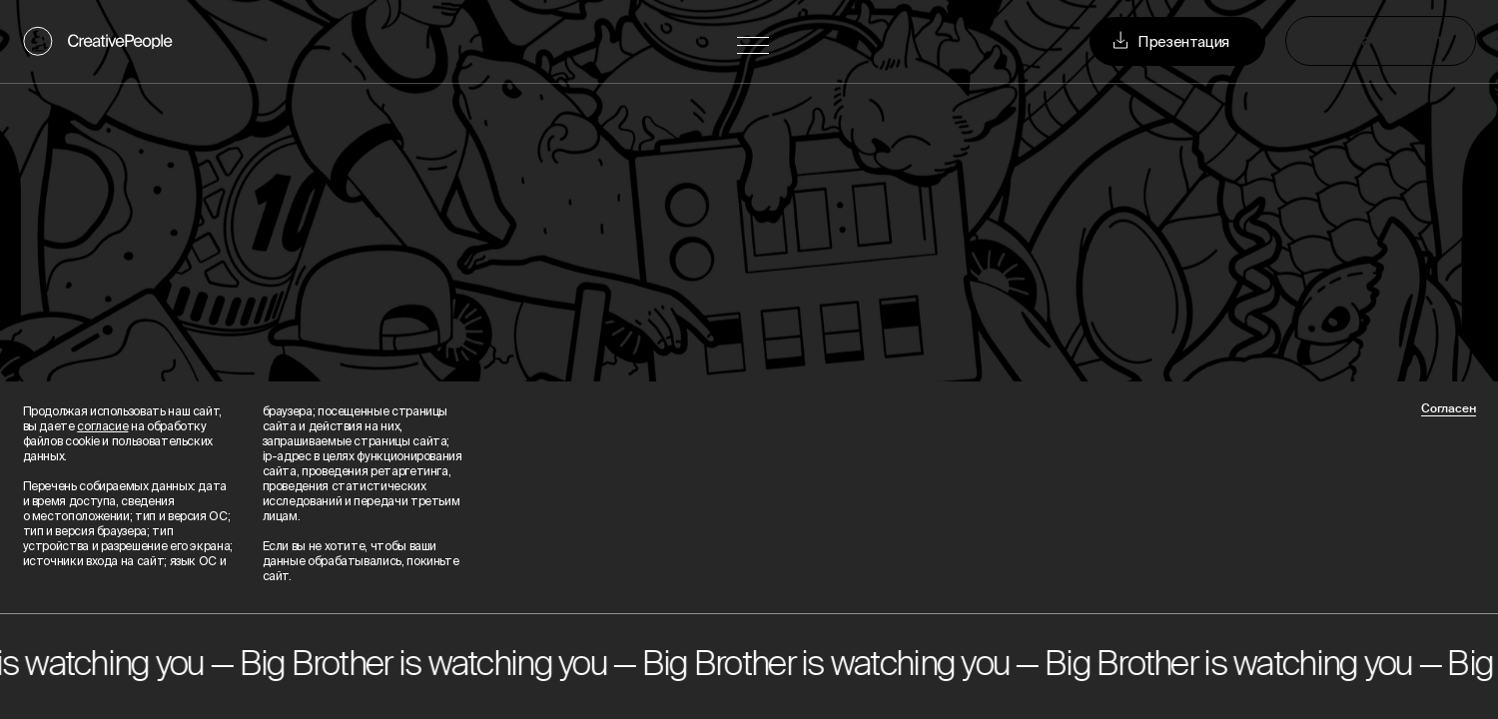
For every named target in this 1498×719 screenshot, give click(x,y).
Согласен (1448, 409)
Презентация (1169, 41)
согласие (102, 425)
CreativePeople (120, 41)
